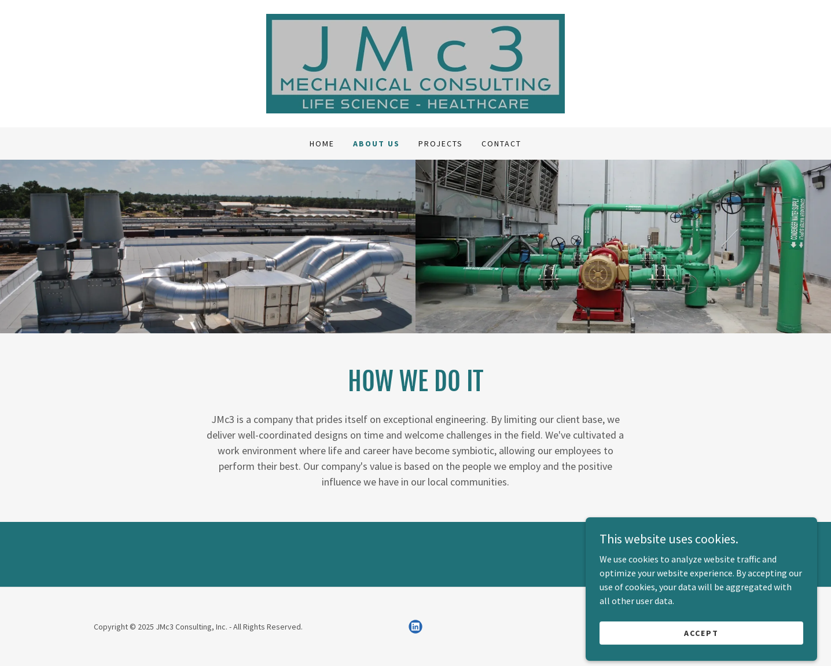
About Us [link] (376, 143)
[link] (415, 62)
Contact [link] (501, 143)
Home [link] (322, 143)
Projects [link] (440, 143)
